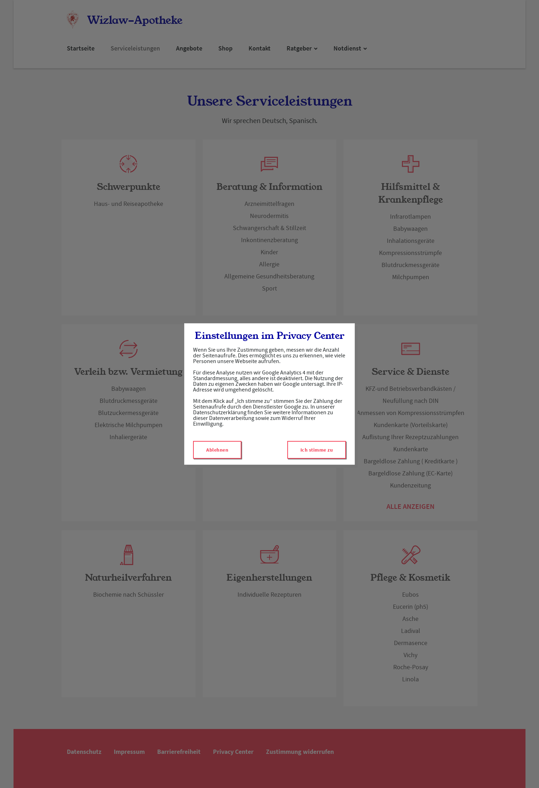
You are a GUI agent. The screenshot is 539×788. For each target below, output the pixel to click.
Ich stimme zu (316, 450)
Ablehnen (217, 450)
